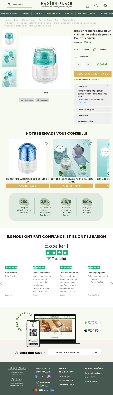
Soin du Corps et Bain (49, 20)
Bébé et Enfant (28, 20)
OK (95, 352)
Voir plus (82, 102)
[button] (92, 86)
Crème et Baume (70, 20)
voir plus (72, 291)
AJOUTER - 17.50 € (27, 186)
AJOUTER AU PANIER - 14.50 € (92, 73)
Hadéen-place (11, 20)
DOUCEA (87, 42)
